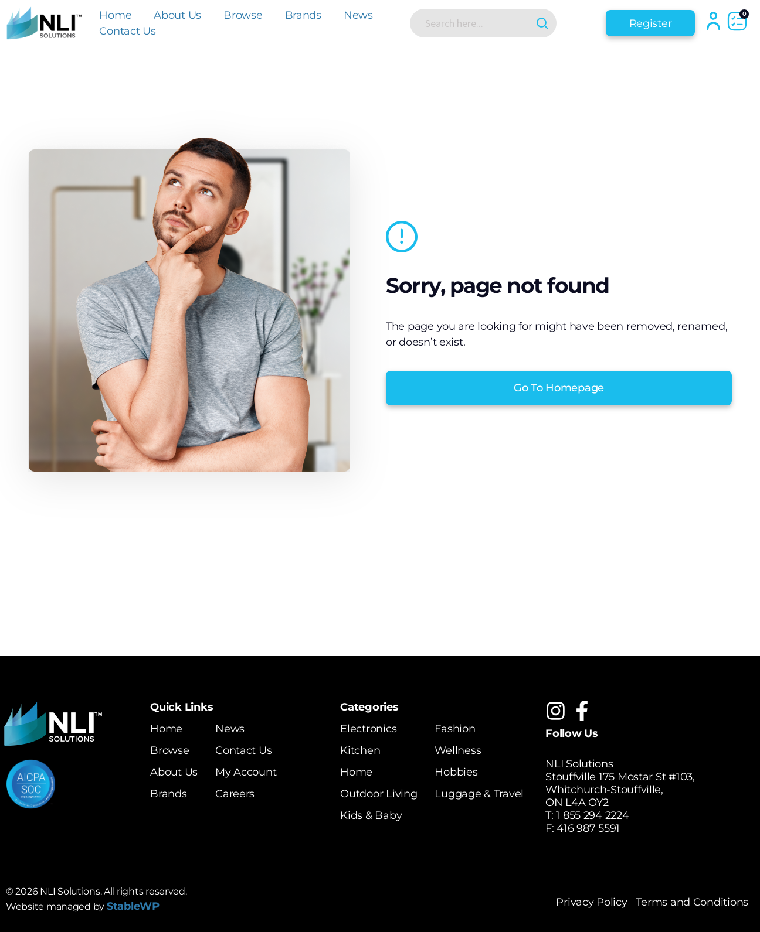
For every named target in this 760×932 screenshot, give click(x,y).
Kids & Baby (371, 815)
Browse (242, 15)
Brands (303, 15)
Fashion (455, 728)
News (358, 15)
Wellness (458, 750)
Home (115, 15)
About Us (177, 15)
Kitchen (360, 750)
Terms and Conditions (692, 902)
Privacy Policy (591, 902)
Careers (235, 793)
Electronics (368, 728)
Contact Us (127, 31)
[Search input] (473, 22)
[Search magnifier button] (542, 23)
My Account (245, 772)
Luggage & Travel (479, 793)
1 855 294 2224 (592, 815)
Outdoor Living (378, 793)
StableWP (133, 906)
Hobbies (456, 772)
